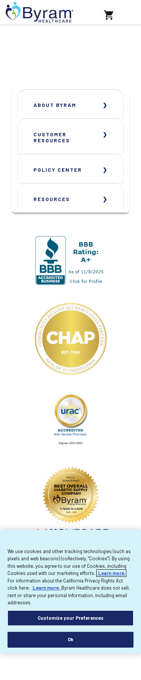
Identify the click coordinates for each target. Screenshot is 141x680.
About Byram (54, 105)
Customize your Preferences (70, 618)
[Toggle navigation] (125, 12)
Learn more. (111, 573)
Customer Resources (51, 137)
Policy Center (57, 169)
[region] (70, 592)
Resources (51, 199)
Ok (70, 639)
